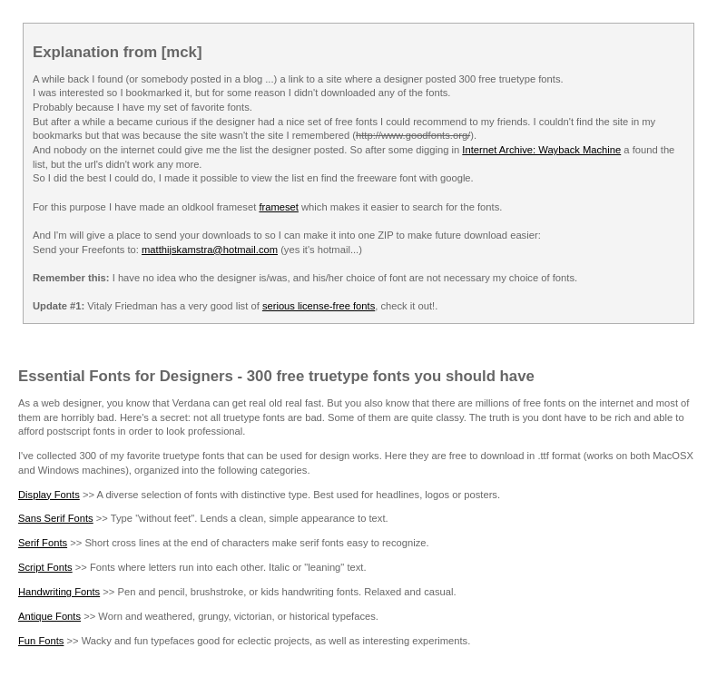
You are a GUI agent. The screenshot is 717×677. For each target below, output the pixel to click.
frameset (279, 206)
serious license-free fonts (318, 305)
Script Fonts (45, 567)
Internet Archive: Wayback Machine (541, 149)
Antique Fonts (49, 616)
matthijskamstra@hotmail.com (210, 249)
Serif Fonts (42, 542)
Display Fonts (49, 494)
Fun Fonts (41, 640)
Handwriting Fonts (59, 591)
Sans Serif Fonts (55, 518)
